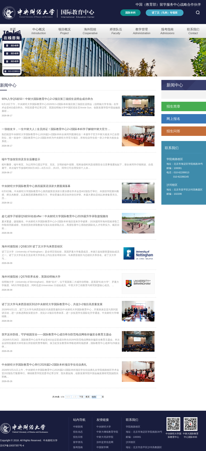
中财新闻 (78, 426)
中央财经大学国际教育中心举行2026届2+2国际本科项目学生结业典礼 (44, 364)
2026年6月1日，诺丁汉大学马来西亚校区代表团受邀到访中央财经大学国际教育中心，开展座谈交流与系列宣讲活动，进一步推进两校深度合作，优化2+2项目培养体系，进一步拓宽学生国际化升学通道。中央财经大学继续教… (60, 313)
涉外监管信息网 (104, 442)
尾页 (87, 397)
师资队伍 (116, 31)
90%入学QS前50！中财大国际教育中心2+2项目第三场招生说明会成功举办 (47, 98)
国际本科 (130, 12)
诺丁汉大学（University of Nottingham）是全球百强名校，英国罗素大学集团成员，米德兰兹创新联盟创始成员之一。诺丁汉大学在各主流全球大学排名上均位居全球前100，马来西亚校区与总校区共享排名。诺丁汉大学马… (60, 255)
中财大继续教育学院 (107, 431)
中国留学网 (102, 447)
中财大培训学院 (104, 437)
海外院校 (90, 31)
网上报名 (173, 119)
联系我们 (193, 31)
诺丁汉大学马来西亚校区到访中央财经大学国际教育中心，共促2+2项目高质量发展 (52, 304)
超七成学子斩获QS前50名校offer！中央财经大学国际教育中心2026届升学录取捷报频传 (55, 216)
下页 (81, 397)
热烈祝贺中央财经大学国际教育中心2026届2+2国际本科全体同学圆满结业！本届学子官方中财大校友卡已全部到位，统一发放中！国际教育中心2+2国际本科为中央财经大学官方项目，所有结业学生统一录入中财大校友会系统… (60, 138)
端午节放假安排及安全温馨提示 (21, 159)
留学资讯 (78, 442)
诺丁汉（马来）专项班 (165, 12)
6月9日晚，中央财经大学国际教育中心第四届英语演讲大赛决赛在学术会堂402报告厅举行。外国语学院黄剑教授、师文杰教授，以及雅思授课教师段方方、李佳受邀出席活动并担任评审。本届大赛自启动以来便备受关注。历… (60, 195)
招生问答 (173, 131)
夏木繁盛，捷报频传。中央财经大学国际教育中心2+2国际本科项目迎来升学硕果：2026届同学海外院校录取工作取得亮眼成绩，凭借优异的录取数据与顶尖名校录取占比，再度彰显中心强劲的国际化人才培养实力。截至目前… (60, 225)
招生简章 (173, 106)
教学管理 (141, 31)
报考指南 (167, 31)
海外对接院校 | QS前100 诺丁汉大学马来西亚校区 (32, 246)
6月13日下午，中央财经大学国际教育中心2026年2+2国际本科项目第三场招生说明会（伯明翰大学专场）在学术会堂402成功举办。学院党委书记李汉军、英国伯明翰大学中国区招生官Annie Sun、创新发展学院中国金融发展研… (61, 107)
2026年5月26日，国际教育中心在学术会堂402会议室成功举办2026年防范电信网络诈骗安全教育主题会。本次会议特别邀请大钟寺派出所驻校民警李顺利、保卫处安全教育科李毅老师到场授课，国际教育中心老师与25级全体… (61, 343)
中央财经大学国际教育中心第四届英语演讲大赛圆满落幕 (36, 186)
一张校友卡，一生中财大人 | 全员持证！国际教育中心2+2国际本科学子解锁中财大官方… (56, 129)
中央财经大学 (103, 426)
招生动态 (78, 431)
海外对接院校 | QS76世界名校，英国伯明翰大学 (31, 276)
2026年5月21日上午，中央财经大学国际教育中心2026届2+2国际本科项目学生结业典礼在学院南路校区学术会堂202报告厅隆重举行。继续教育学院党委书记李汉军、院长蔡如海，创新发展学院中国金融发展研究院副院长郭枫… (60, 373)
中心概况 (39, 31)
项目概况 (64, 31)
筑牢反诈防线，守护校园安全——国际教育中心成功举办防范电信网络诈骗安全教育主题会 (57, 334)
